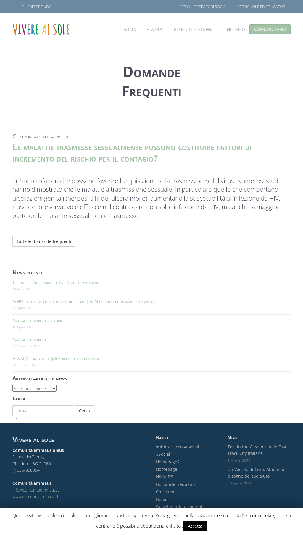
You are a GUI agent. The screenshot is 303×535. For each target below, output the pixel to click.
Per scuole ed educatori (261, 6)
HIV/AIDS (154, 29)
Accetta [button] (195, 526)
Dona (161, 499)
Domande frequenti (193, 29)
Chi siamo (234, 29)
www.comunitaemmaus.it (35, 496)
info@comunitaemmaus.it (35, 490)
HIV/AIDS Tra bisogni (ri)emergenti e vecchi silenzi (55, 358)
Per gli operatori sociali (203, 6)
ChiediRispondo (36, 6)
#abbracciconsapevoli (30, 339)
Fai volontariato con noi (179, 507)
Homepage (166, 469)
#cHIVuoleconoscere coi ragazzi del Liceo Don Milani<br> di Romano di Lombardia (84, 301)
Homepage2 (168, 462)
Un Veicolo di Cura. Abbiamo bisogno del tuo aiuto (256, 473)
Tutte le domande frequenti (43, 241)
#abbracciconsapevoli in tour (37, 320)
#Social (129, 29)
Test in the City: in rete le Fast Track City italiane (55, 282)
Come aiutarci (270, 29)
